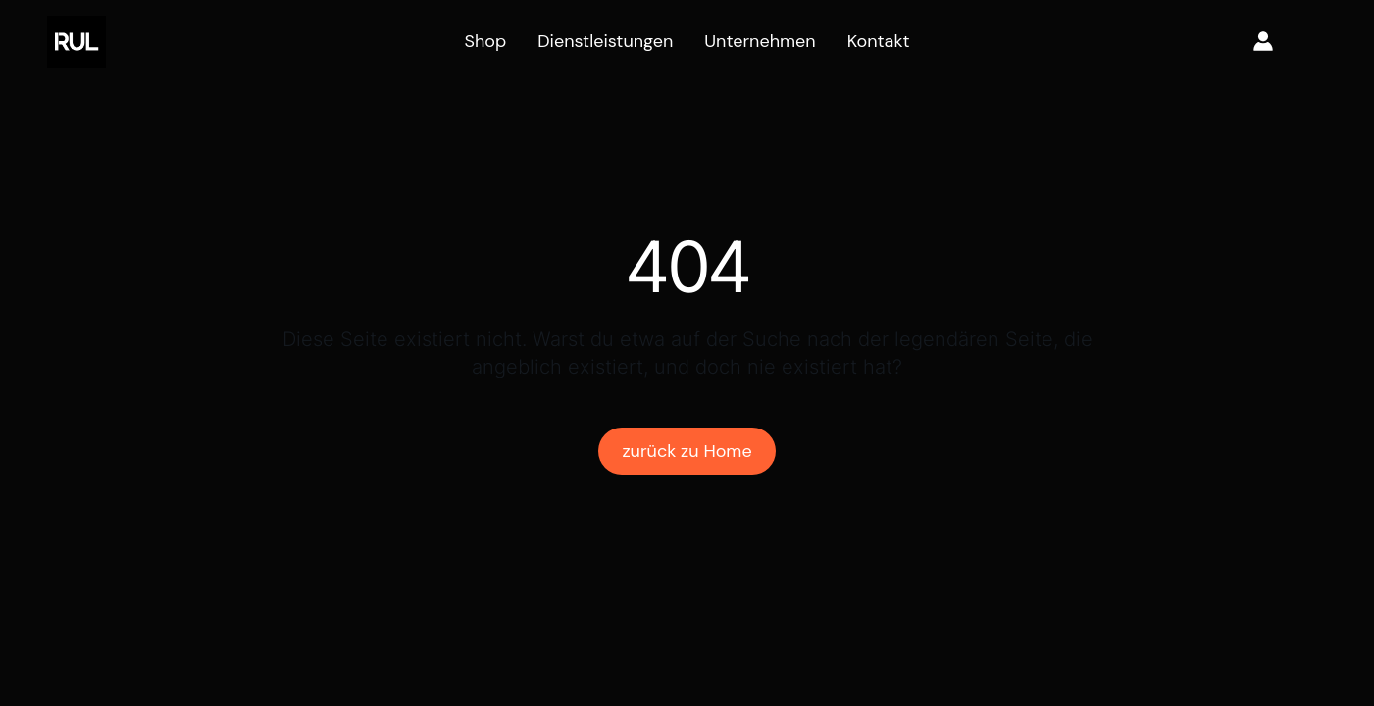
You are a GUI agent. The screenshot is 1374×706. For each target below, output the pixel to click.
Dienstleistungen (605, 41)
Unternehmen (759, 41)
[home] (76, 42)
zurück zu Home (686, 451)
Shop (485, 41)
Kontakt (878, 41)
